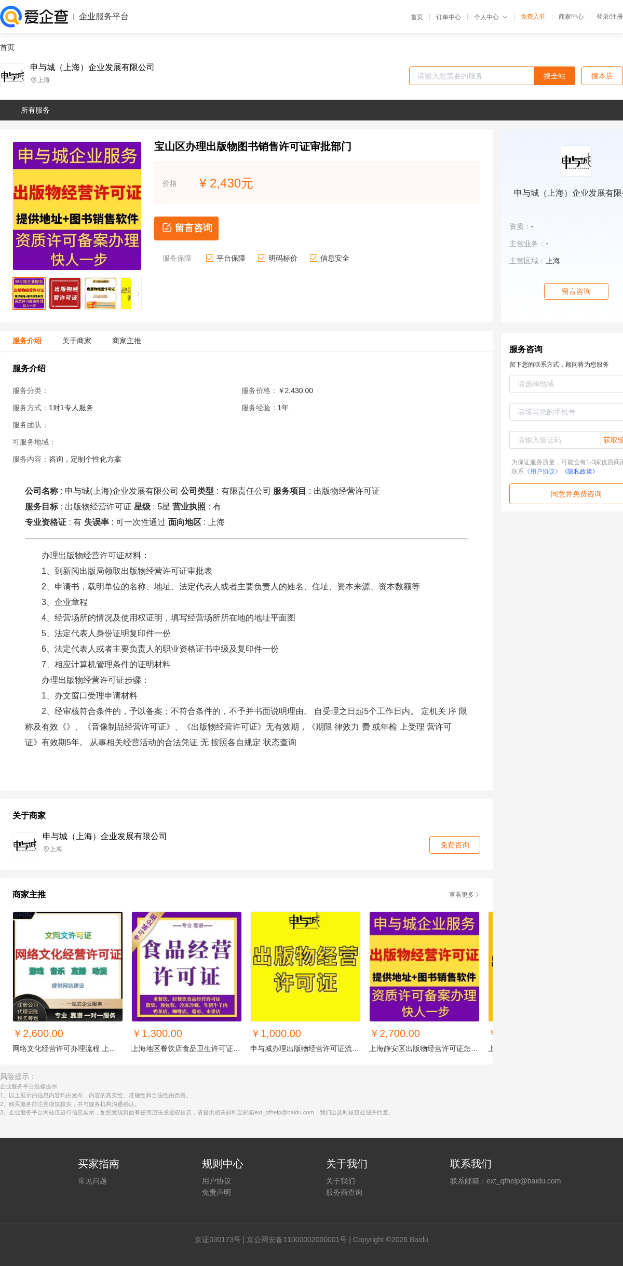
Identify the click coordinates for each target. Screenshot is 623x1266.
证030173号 (221, 1239)
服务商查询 (344, 1192)
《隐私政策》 (580, 471)
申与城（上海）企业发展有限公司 (92, 67)
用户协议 (216, 1181)
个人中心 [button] (491, 17)
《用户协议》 (542, 471)
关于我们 (340, 1181)
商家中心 (571, 17)
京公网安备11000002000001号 (297, 1239)
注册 (617, 16)
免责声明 (216, 1192)
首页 (417, 17)
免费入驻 (533, 17)
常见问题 (92, 1181)
